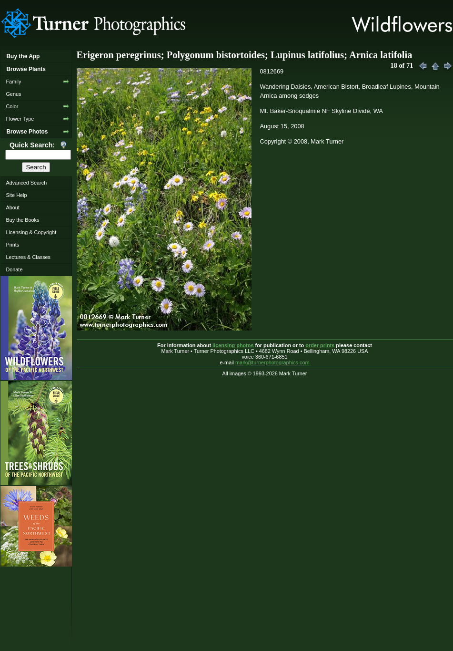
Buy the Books (22, 220)
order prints (319, 345)
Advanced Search (26, 183)
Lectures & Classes (28, 257)
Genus (13, 94)
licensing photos (232, 345)
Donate (14, 269)
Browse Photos (27, 131)
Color (12, 106)
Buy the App (23, 56)
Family (13, 81)
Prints (12, 245)
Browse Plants (25, 69)
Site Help (16, 195)
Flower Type (20, 119)
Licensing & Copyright (31, 232)
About (12, 207)
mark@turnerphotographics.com (272, 362)
